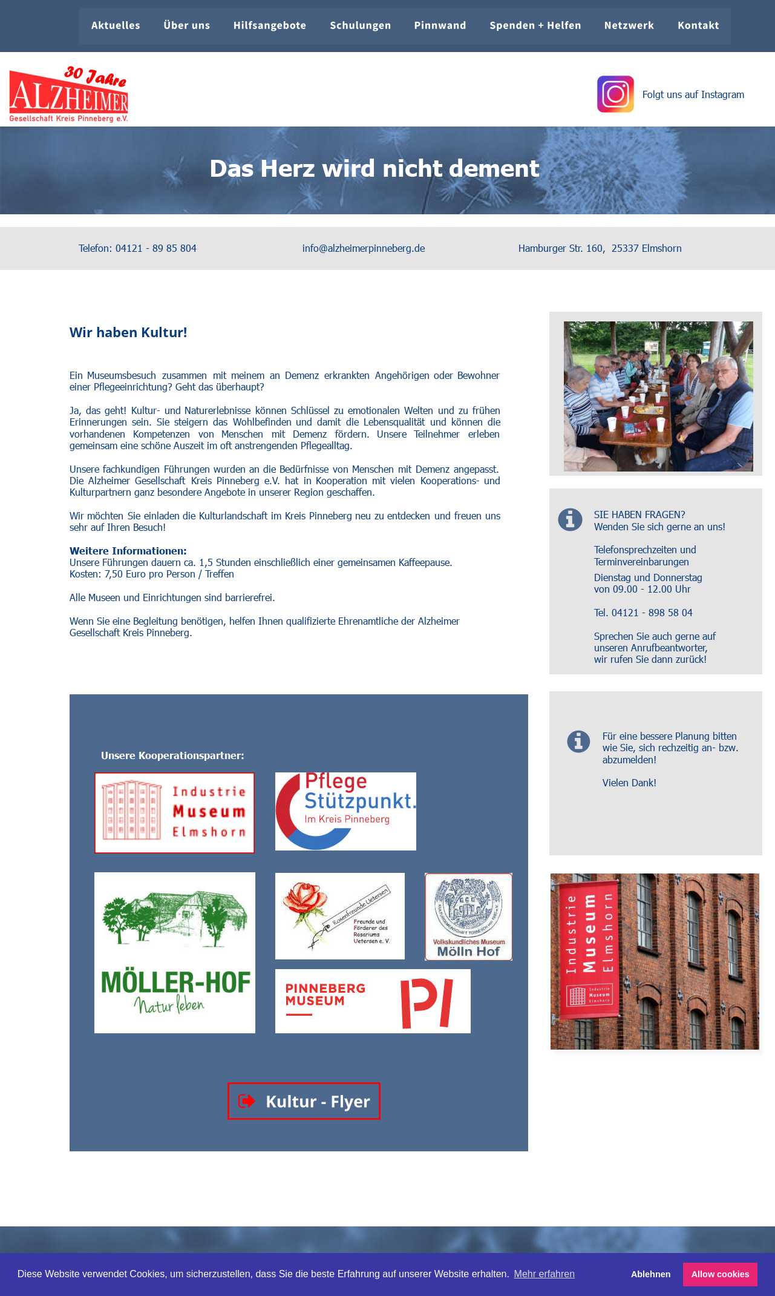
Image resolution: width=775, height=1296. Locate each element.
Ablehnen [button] (651, 1274)
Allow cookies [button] (721, 1274)
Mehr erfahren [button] (544, 1274)
